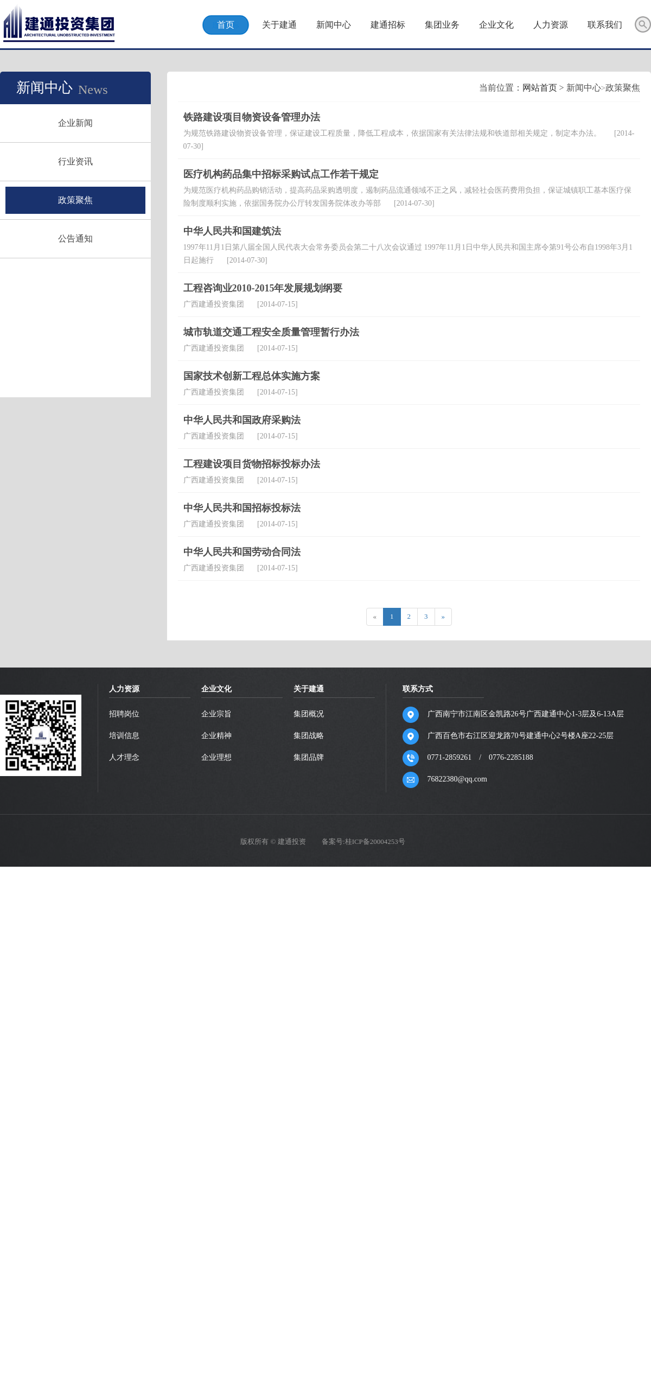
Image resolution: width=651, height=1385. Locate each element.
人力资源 (550, 24)
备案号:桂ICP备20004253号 (363, 1172)
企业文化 (495, 24)
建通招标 (387, 24)
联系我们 (604, 24)
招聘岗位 (125, 1045)
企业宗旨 (217, 1045)
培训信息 (125, 1067)
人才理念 (125, 1088)
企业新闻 (90, 123)
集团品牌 (309, 1088)
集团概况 (309, 1045)
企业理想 (217, 1088)
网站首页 (382, 418)
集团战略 (309, 1067)
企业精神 (217, 1067)
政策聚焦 (90, 200)
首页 (225, 24)
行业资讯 (90, 161)
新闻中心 (333, 24)
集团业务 (441, 24)
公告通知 (90, 238)
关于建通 (278, 24)
